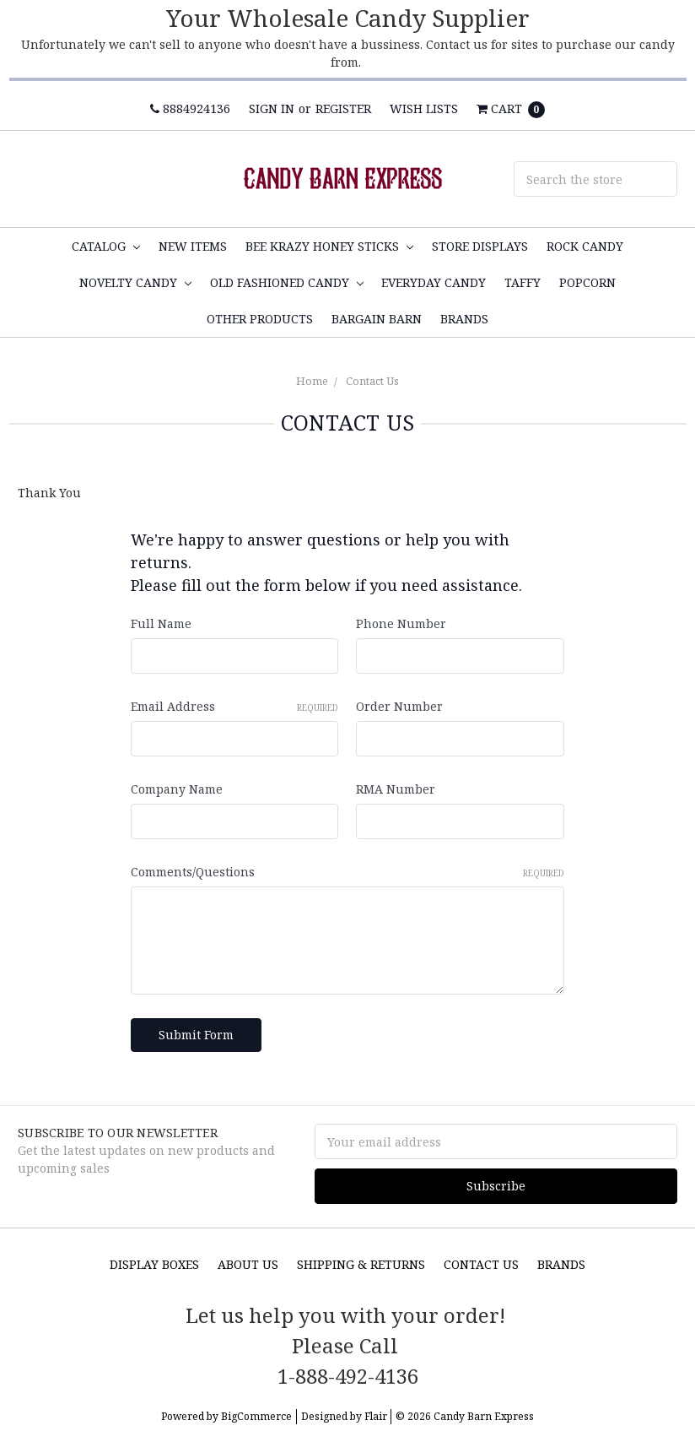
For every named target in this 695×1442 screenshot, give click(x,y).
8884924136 (190, 108)
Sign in (271, 108)
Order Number (399, 706)
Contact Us (372, 380)
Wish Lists (424, 108)
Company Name (177, 789)
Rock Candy (585, 246)
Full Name (161, 623)
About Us (248, 1264)
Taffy (522, 282)
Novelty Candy (135, 282)
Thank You (49, 493)
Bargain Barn (376, 319)
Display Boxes (154, 1264)
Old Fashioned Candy (287, 282)
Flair (375, 1416)
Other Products (260, 319)
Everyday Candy (433, 282)
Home (312, 380)
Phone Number (401, 623)
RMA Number (395, 789)
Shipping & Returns (361, 1264)
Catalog (106, 246)
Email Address (235, 706)
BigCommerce (256, 1416)
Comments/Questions (347, 872)
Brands (464, 319)
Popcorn (587, 282)
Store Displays (480, 246)
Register (343, 108)
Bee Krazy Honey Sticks (329, 246)
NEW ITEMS (193, 246)
